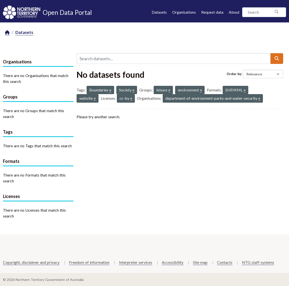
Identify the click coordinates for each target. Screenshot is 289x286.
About (234, 12)
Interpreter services (135, 262)
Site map (200, 262)
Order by (234, 74)
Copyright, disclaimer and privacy (31, 262)
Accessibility (172, 262)
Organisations (184, 12)
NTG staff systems (258, 262)
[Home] (7, 32)
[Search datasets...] (174, 58)
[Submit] (276, 58)
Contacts (224, 262)
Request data (212, 12)
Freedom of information (89, 262)
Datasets (159, 12)
